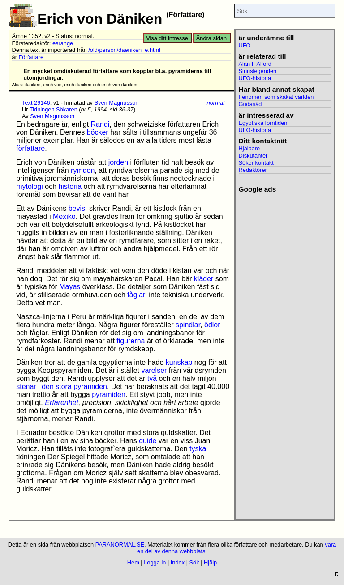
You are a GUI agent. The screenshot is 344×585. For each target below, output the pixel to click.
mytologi (29, 186)
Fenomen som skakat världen (276, 97)
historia (70, 186)
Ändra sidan (211, 38)
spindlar (188, 325)
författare (30, 148)
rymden (83, 170)
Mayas (69, 286)
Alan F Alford (255, 63)
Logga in (155, 562)
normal (215, 102)
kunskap (179, 362)
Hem (133, 562)
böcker (97, 132)
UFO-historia (255, 78)
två (152, 378)
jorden (118, 162)
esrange (62, 43)
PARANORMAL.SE (119, 544)
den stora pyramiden (74, 386)
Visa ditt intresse (167, 38)
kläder (204, 278)
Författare (31, 57)
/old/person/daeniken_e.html (124, 50)
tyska (197, 449)
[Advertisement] (282, 327)
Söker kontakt (256, 162)
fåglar (136, 295)
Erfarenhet (61, 402)
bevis (77, 208)
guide (147, 440)
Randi (100, 124)
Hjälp (210, 562)
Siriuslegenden (258, 71)
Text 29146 (36, 102)
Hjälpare (249, 148)
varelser (154, 370)
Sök (194, 562)
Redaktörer (253, 170)
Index (178, 562)
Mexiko (64, 216)
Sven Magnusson (117, 102)
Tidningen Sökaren (53, 109)
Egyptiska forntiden (263, 123)
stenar (26, 386)
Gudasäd (250, 104)
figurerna (130, 341)
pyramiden (108, 394)
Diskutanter (253, 155)
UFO (245, 45)
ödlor (212, 325)
